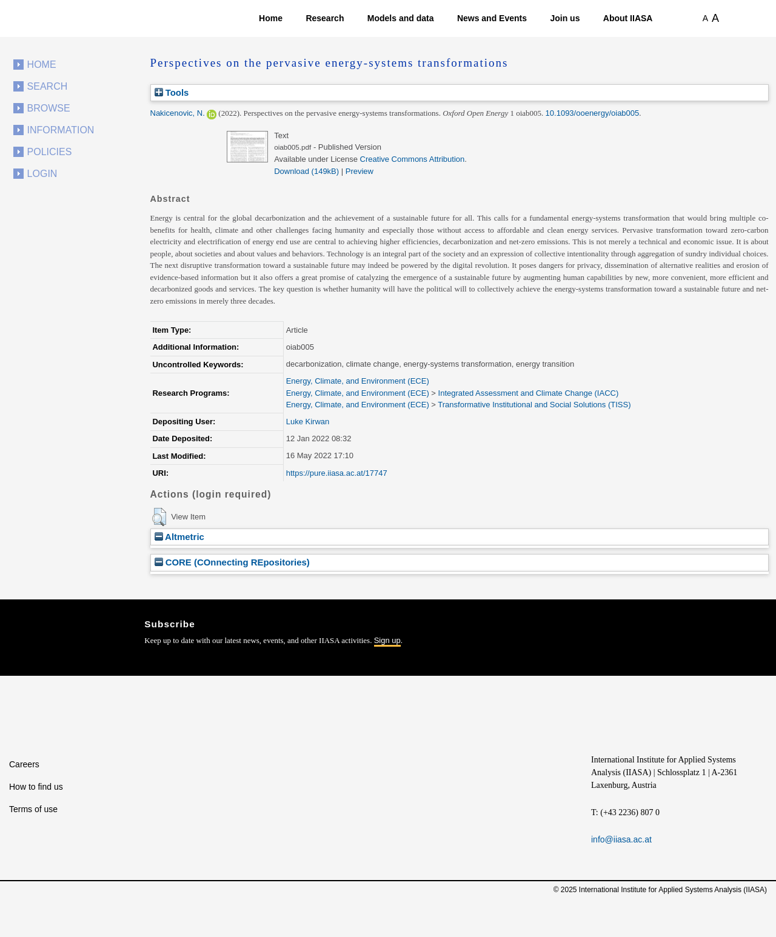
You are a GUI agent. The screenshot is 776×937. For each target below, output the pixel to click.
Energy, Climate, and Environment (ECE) (357, 380)
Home (271, 18)
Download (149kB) (306, 171)
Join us (565, 18)
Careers (24, 764)
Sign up (387, 640)
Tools (172, 92)
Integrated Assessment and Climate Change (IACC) (528, 393)
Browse (48, 108)
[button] (159, 517)
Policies (49, 152)
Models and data (400, 18)
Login (42, 173)
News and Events (492, 18)
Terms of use (33, 809)
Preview (359, 171)
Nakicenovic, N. (177, 113)
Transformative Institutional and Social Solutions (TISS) (534, 404)
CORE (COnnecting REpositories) (232, 562)
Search (47, 86)
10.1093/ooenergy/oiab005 (593, 113)
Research (325, 18)
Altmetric (179, 537)
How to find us (36, 787)
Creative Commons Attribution (412, 159)
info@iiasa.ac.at (621, 839)
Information (61, 130)
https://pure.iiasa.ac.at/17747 (336, 473)
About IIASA (628, 18)
